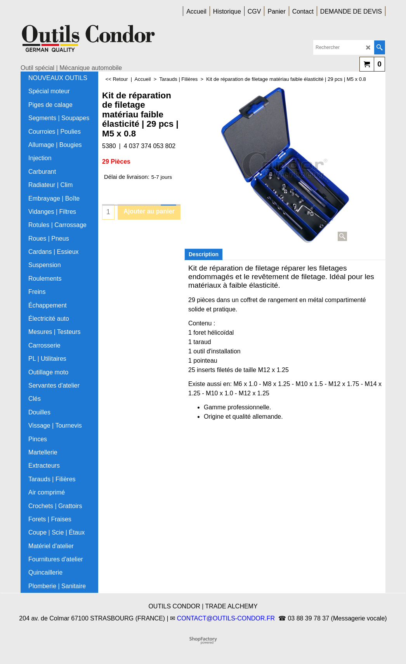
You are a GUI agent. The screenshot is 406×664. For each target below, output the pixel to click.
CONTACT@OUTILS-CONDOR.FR (226, 618)
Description (204, 254)
